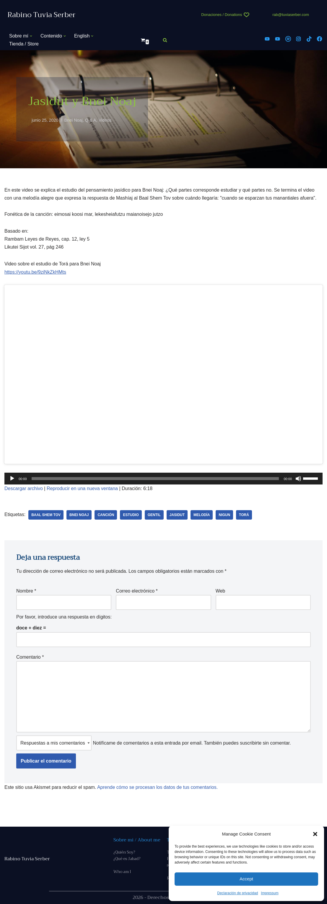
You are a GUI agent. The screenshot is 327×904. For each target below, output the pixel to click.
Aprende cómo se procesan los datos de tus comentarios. (157, 787)
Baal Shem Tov (46, 515)
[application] (163, 478)
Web (220, 590)
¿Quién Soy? (124, 852)
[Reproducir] (12, 479)
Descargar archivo (23, 488)
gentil (154, 515)
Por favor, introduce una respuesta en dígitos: (64, 616)
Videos (104, 120)
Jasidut (177, 515)
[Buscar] (165, 40)
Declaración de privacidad (237, 893)
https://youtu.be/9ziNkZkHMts (35, 272)
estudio (131, 515)
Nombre (26, 590)
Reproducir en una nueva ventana (82, 488)
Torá (244, 515)
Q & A (90, 120)
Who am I (122, 871)
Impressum (269, 893)
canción (105, 515)
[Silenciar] (298, 479)
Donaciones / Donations (221, 14)
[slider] (155, 478)
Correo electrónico (136, 590)
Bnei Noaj (73, 120)
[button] (315, 834)
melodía (201, 515)
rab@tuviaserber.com (290, 14)
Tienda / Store (24, 43)
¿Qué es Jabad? (126, 858)
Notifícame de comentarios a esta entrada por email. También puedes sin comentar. (153, 742)
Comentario (30, 657)
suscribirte (250, 742)
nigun (224, 515)
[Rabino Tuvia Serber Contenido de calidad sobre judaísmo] (41, 15)
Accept (246, 878)
